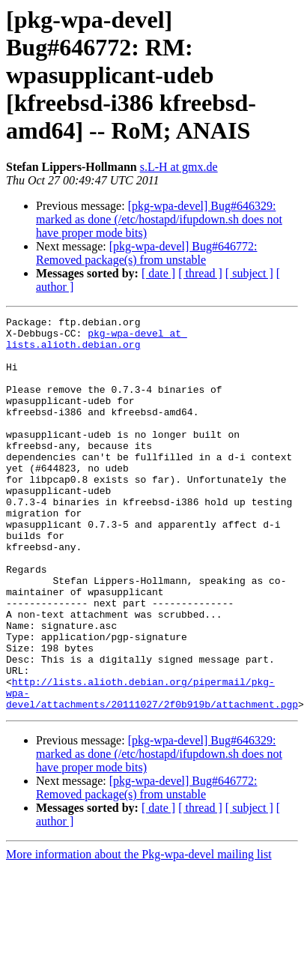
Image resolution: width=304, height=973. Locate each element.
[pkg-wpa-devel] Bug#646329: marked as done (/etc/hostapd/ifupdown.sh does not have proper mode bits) (159, 219)
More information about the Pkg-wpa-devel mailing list (139, 919)
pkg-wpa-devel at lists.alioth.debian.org (96, 344)
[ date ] (158, 273)
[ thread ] (200, 273)
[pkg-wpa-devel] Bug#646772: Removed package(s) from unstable (146, 253)
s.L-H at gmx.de (179, 166)
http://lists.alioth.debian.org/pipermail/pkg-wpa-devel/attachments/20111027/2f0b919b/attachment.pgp (152, 762)
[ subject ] (249, 273)
